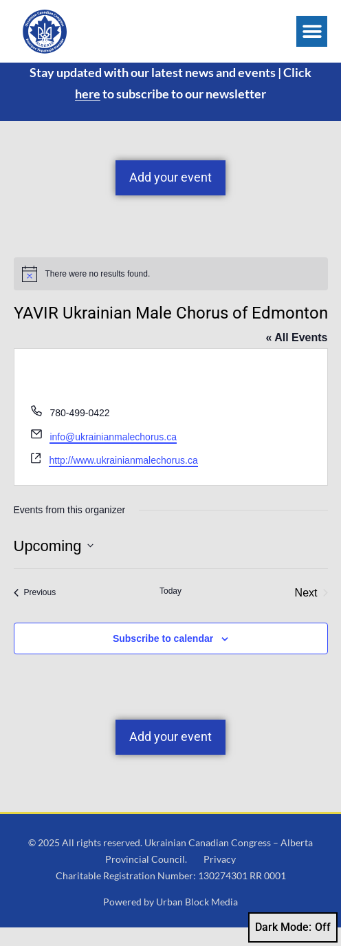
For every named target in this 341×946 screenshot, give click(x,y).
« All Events (296, 355)
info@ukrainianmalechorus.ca (113, 454)
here (87, 111)
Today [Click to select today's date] (171, 609)
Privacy (220, 877)
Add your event (170, 196)
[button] (311, 31)
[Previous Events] (35, 611)
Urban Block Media (197, 920)
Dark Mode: (293, 927)
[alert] (171, 291)
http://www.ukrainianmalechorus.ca (123, 478)
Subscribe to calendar (163, 656)
